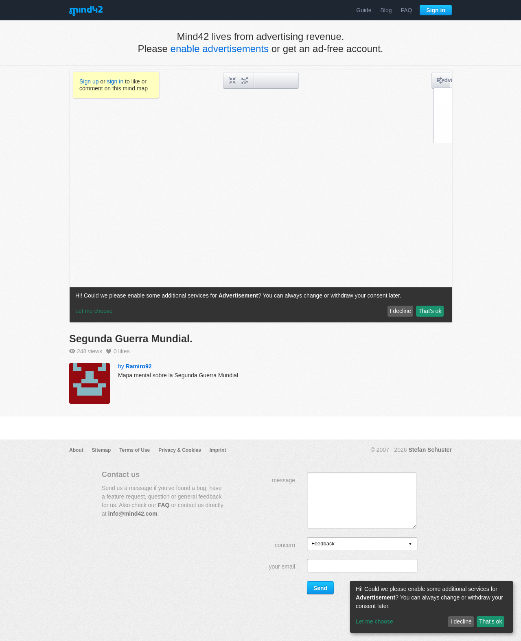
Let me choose (374, 621)
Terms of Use (134, 450)
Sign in (435, 10)
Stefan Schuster (430, 449)
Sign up (89, 81)
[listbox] (362, 543)
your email (282, 566)
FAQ (406, 10)
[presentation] (410, 544)
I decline (461, 621)
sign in (115, 81)
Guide (363, 10)
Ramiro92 (139, 366)
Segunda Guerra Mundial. (131, 338)
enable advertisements (220, 48)
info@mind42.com (133, 513)
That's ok (490, 621)
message (283, 480)
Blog (386, 10)
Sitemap (101, 450)
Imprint (218, 450)
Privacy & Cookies (179, 450)
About (76, 450)
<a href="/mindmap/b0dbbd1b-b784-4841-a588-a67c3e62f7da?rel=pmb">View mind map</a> (261, 196)
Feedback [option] (323, 543)
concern (285, 545)
